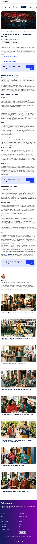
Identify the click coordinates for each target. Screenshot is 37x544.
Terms (22, 539)
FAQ (19, 526)
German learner (17, 133)
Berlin (11, 106)
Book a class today (31, 67)
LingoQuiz (30, 7)
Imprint (15, 539)
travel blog (23, 287)
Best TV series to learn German (10, 59)
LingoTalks (16, 7)
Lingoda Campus (6, 7)
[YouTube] (18, 541)
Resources (3, 528)
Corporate (3, 513)
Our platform (3, 526)
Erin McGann (5, 39)
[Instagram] (23, 541)
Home (2, 31)
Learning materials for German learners (13, 31)
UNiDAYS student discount (6, 529)
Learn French (21, 518)
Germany (23, 193)
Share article (14, 42)
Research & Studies (4, 521)
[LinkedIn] (14, 541)
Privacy (19, 539)
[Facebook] (21, 541)
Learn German (21, 513)
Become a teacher (22, 532)
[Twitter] (16, 541)
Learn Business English (23, 516)
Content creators (22, 528)
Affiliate (20, 529)
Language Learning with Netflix (10, 254)
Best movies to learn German (10, 61)
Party (4, 208)
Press (2, 519)
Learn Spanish (21, 519)
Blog (23, 7)
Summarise (5, 42)
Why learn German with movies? (10, 56)
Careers (2, 518)
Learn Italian (21, 521)
